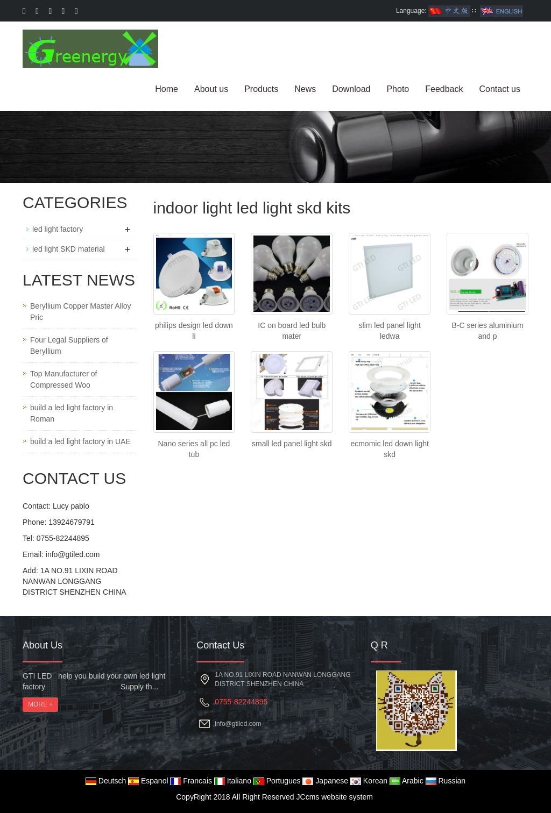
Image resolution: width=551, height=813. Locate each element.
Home (166, 89)
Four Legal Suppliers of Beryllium (69, 345)
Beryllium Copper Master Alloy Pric (80, 312)
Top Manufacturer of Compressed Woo (63, 379)
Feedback (444, 89)
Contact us (499, 89)
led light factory (57, 229)
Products (261, 89)
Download (351, 89)
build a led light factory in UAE (80, 441)
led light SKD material (68, 249)
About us (211, 89)
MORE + (40, 704)
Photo (397, 89)
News (305, 89)
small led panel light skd (292, 443)
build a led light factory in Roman (71, 413)
